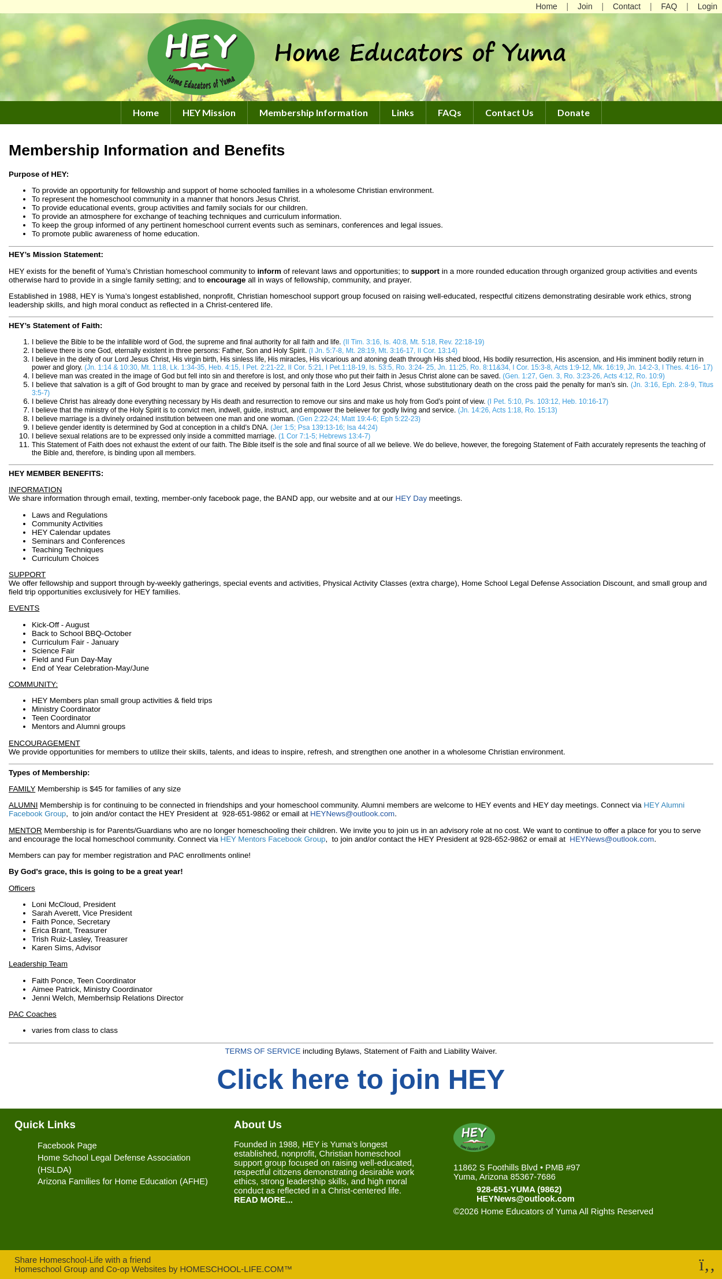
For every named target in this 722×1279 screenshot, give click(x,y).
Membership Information (313, 112)
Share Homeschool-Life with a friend (82, 1260)
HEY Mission (209, 112)
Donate (573, 112)
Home (146, 112)
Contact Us (509, 112)
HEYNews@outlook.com (352, 813)
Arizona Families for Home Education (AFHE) (123, 1181)
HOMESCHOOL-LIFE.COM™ (236, 1269)
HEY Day (411, 498)
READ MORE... (263, 1199)
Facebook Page (67, 1145)
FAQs (450, 112)
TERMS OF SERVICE (262, 1051)
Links (403, 112)
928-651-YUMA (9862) (519, 1189)
